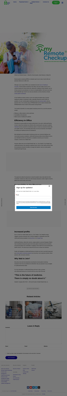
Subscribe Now (33, 207)
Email (17, 194)
